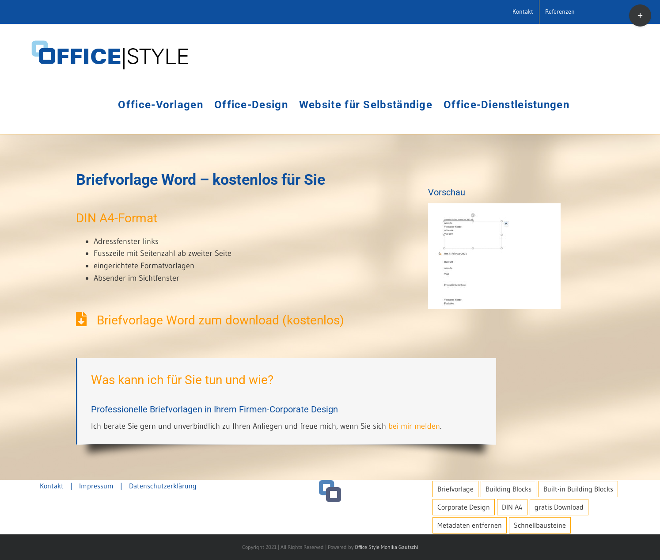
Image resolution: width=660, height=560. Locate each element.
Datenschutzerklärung (163, 485)
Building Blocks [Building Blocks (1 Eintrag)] (508, 488)
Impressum (96, 485)
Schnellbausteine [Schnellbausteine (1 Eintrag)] (540, 525)
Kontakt (52, 485)
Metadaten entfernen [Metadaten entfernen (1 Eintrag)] (469, 525)
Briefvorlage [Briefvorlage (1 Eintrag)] (455, 488)
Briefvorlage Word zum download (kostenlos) (210, 320)
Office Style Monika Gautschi (386, 547)
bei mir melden (414, 426)
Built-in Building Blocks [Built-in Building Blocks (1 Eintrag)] (578, 488)
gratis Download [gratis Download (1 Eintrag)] (559, 507)
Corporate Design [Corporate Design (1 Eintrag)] (463, 507)
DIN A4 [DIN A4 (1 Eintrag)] (512, 507)
